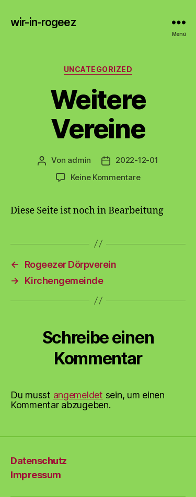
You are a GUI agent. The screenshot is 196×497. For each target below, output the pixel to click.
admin (79, 160)
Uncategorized (98, 69)
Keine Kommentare (106, 177)
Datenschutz (38, 460)
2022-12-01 (137, 160)
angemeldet (78, 394)
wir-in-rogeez (43, 22)
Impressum (35, 474)
